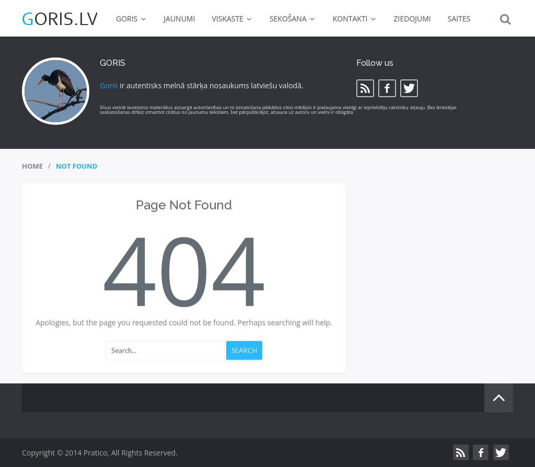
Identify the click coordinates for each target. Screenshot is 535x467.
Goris (109, 85)
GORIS (131, 19)
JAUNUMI (179, 19)
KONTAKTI (355, 19)
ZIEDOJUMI (412, 19)
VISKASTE (232, 19)
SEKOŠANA (293, 19)
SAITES (459, 19)
